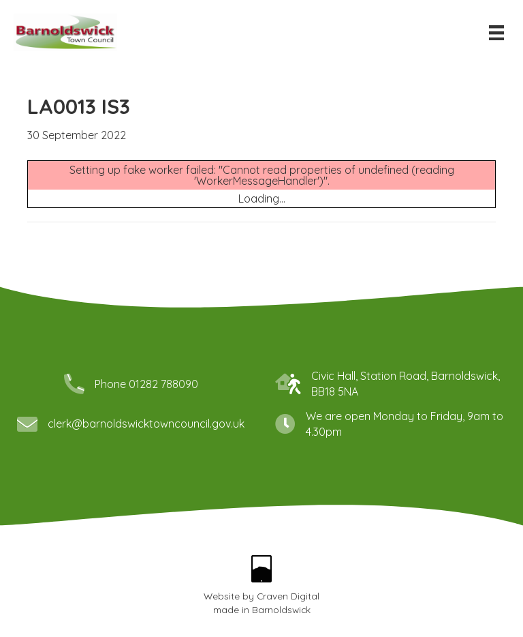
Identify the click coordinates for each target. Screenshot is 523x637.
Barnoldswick (281, 609)
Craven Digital (288, 596)
